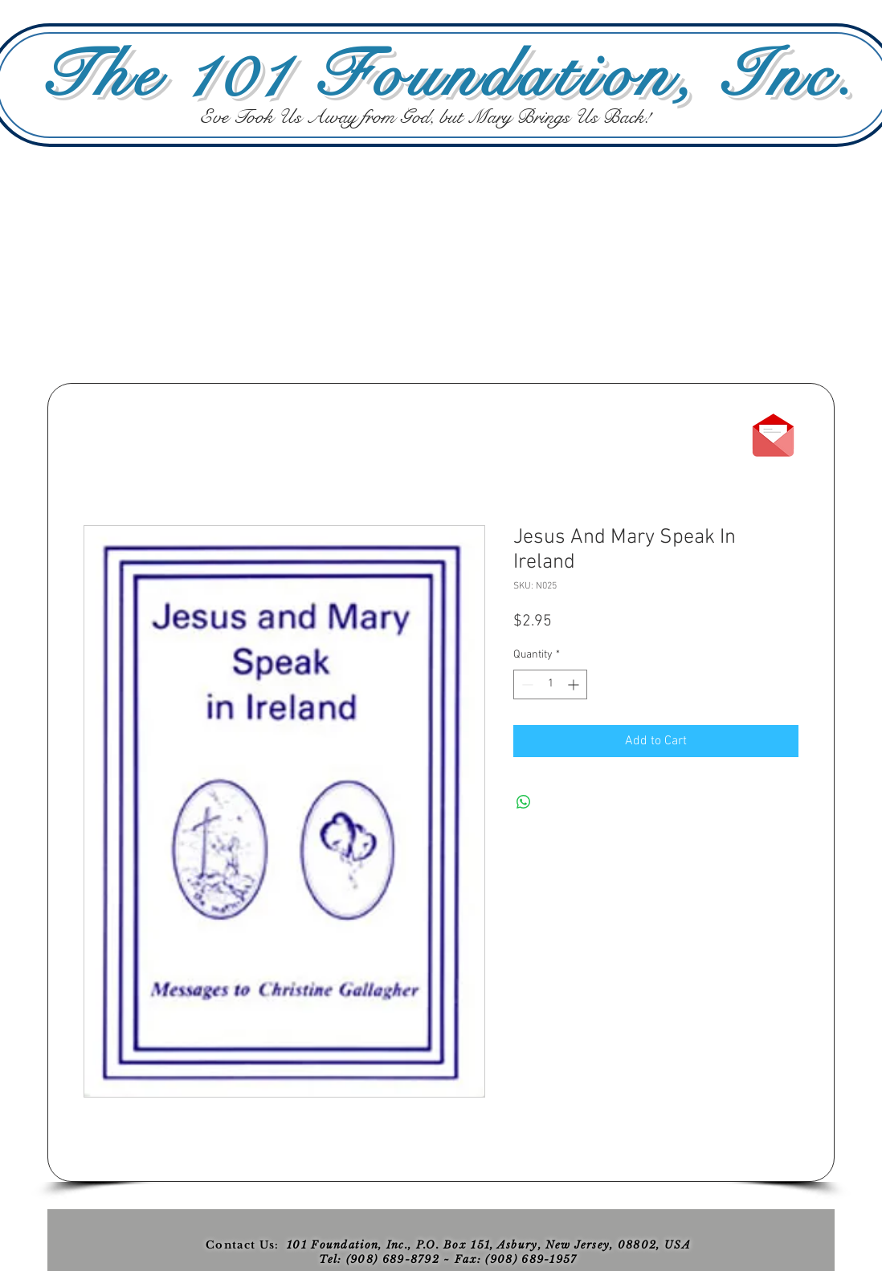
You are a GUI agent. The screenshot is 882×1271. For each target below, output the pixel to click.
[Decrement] (526, 684)
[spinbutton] (550, 684)
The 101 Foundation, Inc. (449, 75)
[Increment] (575, 684)
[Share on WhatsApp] (523, 802)
